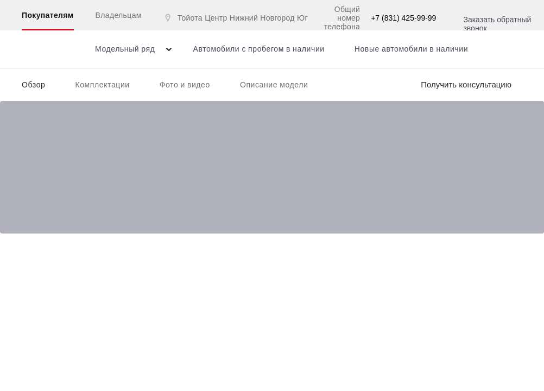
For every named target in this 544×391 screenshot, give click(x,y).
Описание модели (274, 84)
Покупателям (48, 15)
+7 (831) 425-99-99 (403, 18)
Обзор (33, 84)
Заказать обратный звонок (497, 24)
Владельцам (119, 15)
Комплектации (102, 84)
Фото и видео (185, 84)
